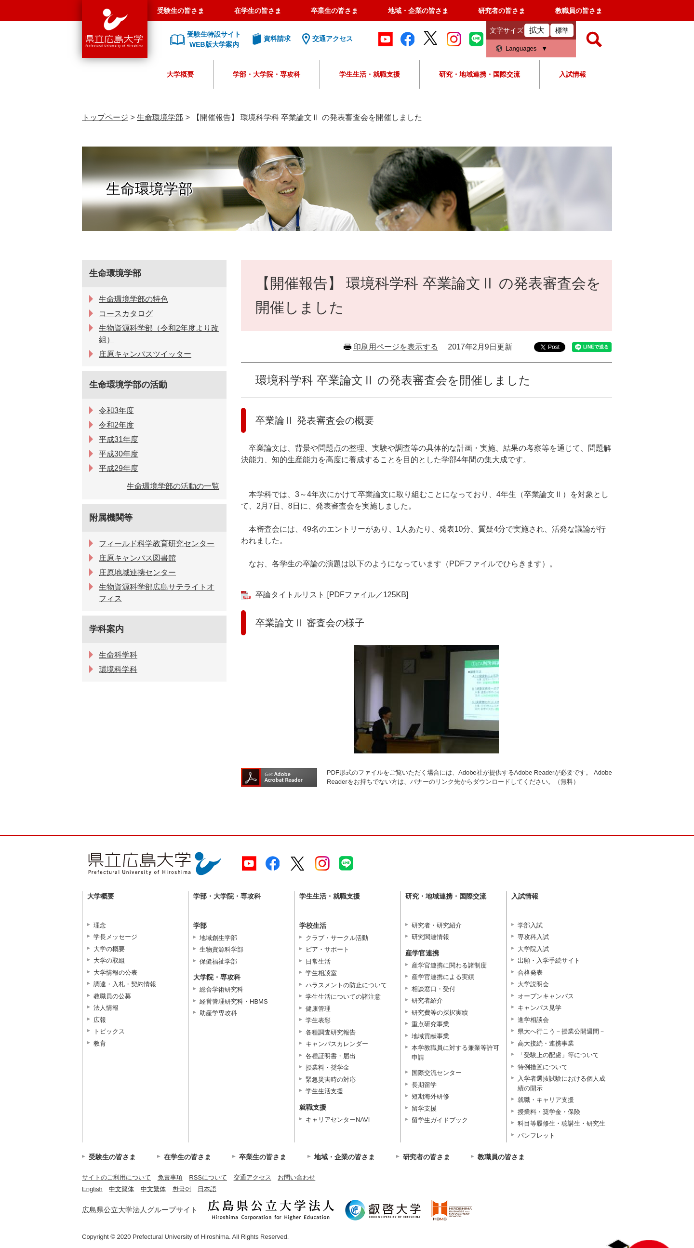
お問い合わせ (296, 1177)
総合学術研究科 (221, 989)
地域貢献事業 (430, 1036)
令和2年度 (116, 425)
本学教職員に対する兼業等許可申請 (455, 1052)
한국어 (182, 1189)
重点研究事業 (430, 1024)
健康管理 (318, 1008)
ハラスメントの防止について (346, 985)
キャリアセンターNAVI (338, 1119)
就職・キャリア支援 (546, 1099)
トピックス (109, 1031)
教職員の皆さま (578, 10)
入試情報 (572, 74)
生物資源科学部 (221, 949)
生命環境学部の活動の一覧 (173, 486)
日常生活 (318, 961)
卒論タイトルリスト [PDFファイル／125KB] (331, 594)
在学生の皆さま (257, 10)
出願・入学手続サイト (549, 960)
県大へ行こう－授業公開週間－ (561, 1031)
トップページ (105, 117)
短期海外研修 (430, 1096)
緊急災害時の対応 (331, 1079)
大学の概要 (109, 949)
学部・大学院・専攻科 (266, 74)
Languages (521, 48)
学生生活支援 (324, 1091)
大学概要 (180, 74)
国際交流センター (437, 1072)
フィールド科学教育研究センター (156, 543)
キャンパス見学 (539, 1007)
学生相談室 (321, 973)
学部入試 (530, 925)
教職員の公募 (112, 996)
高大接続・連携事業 (546, 1043)
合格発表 (530, 972)
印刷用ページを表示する (395, 347)
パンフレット (536, 1135)
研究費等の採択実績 (440, 1012)
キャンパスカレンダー (337, 1043)
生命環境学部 (160, 117)
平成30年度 (118, 454)
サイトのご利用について (116, 1177)
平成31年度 (118, 439)
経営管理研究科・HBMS (234, 1001)
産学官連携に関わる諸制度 (449, 965)
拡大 (537, 30)
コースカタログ (126, 313)
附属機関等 (111, 518)
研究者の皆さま (501, 10)
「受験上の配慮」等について (558, 1055)
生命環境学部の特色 (133, 299)
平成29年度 (118, 468)
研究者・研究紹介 (437, 925)
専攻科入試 (533, 936)
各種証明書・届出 (331, 1056)
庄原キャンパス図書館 (137, 558)
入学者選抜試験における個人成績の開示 (561, 1083)
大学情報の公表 (115, 972)
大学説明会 (533, 984)
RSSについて (208, 1177)
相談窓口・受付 (433, 989)
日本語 (207, 1189)
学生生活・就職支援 (369, 74)
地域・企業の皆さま (418, 10)
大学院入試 (533, 949)
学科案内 (106, 629)
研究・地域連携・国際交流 (479, 74)
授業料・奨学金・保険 (549, 1111)
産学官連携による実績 (443, 976)
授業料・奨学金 (327, 1067)
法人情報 (106, 1007)
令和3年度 (116, 410)
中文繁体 (153, 1189)
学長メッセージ (115, 936)
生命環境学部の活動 (128, 384)
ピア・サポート (327, 949)
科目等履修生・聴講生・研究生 (561, 1123)
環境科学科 (118, 669)
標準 (562, 30)
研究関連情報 (430, 936)
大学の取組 (109, 960)
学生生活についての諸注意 (343, 996)
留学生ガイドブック (440, 1120)
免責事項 (170, 1177)
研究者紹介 (427, 1000)
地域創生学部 (218, 937)
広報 (99, 1019)
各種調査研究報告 (331, 1032)
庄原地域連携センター (137, 572)
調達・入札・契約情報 (124, 984)
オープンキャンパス (546, 996)
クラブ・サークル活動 (337, 937)
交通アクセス (252, 1177)
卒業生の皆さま (334, 10)
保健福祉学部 (218, 961)
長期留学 (424, 1084)
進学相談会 (533, 1019)
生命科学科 (118, 655)
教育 (99, 1043)
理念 (99, 925)
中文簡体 (121, 1189)
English (92, 1189)
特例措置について (543, 1067)
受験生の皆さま (180, 10)
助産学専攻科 (218, 1013)
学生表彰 (318, 1020)
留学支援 (424, 1108)
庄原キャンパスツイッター (145, 354)
